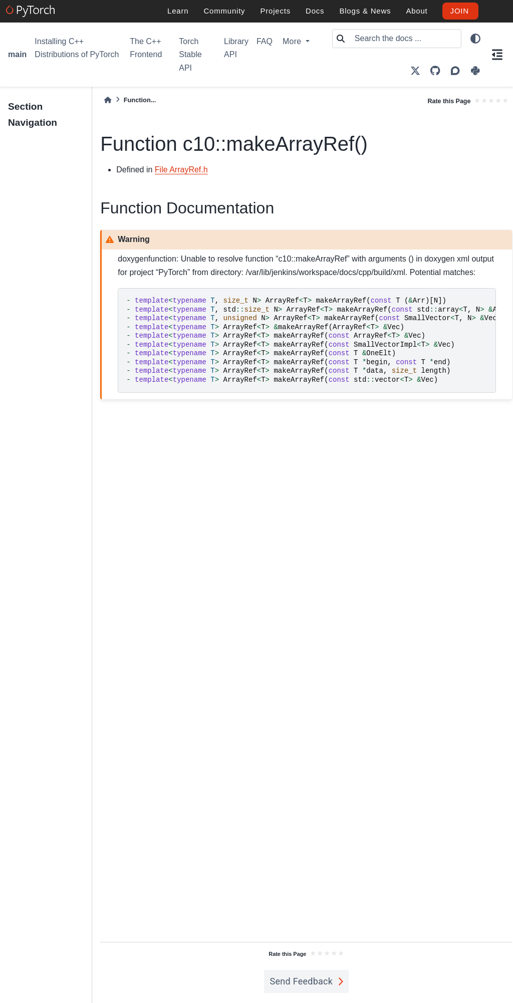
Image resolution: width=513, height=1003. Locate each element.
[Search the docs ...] (405, 39)
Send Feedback (301, 981)
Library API (236, 48)
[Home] (107, 100)
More (293, 41)
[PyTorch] (32, 11)
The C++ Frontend (146, 48)
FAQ (264, 41)
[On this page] (497, 54)
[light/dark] (475, 38)
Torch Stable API (190, 54)
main (17, 54)
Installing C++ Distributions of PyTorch (77, 48)
